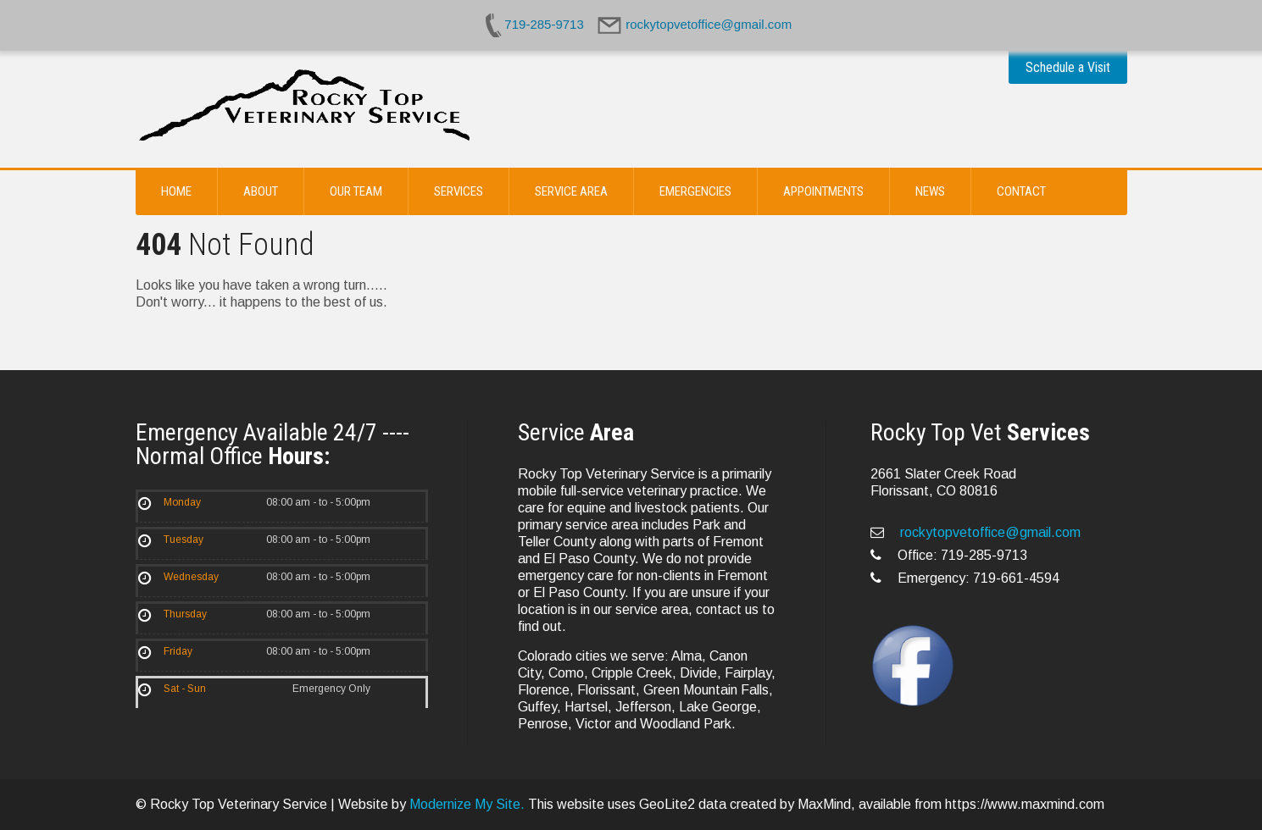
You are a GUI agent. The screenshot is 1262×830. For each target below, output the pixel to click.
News (930, 191)
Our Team (356, 191)
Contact (1021, 191)
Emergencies (695, 191)
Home (176, 191)
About (260, 191)
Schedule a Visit (1068, 67)
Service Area (571, 191)
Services (458, 191)
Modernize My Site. (467, 804)
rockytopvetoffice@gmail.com (989, 532)
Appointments (823, 191)
